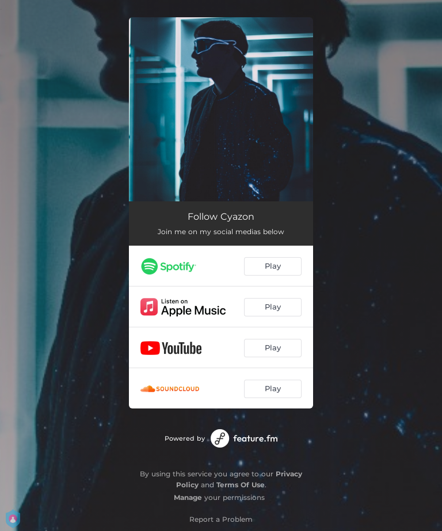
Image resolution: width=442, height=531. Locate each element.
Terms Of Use (240, 484)
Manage (188, 497)
